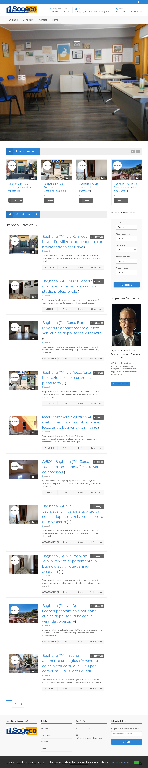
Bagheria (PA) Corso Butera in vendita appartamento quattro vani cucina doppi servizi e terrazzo (72, 328)
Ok (136, 762)
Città (118, 222)
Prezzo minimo (123, 256)
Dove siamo (29, 19)
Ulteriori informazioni (121, 762)
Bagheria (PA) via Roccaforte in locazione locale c (54, 187)
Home (55, 19)
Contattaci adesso (120, 384)
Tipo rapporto (123, 234)
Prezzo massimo (124, 268)
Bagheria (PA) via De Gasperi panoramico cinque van (125, 187)
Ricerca (127, 284)
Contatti (43, 19)
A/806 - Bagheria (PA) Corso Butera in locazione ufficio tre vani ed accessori (71, 466)
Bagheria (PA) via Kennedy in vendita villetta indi (19, 187)
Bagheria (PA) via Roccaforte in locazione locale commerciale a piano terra (70, 377)
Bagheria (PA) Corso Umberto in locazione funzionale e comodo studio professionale (71, 286)
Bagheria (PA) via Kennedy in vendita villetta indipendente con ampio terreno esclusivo (72, 241)
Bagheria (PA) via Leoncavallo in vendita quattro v (91, 187)
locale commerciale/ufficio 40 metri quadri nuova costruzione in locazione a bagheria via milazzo (71, 422)
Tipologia (120, 245)
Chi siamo (13, 19)
